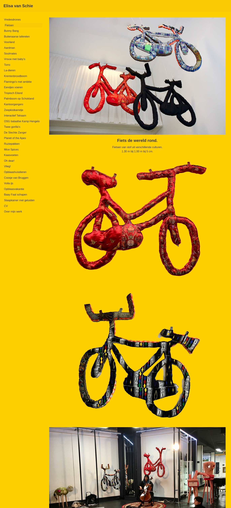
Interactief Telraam (15, 115)
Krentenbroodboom (15, 76)
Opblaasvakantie (14, 189)
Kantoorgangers (13, 104)
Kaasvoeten (11, 155)
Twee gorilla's (12, 126)
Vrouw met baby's (14, 59)
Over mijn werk (13, 211)
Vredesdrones (12, 19)
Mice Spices (11, 149)
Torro (7, 64)
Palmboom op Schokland (19, 98)
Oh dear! (9, 160)
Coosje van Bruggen (16, 177)
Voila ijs (8, 183)
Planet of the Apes (15, 138)
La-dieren (9, 70)
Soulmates (10, 53)
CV (6, 206)
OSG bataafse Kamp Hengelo (22, 121)
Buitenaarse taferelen (17, 36)
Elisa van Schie (18, 6)
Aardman (9, 47)
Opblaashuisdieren (15, 172)
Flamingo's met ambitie (18, 81)
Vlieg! (7, 166)
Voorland (9, 42)
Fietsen (9, 25)
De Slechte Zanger (15, 132)
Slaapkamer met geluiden (19, 200)
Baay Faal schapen (15, 194)
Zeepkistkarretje (13, 110)
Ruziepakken (12, 143)
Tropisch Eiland (13, 93)
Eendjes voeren (13, 87)
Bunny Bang (11, 30)
